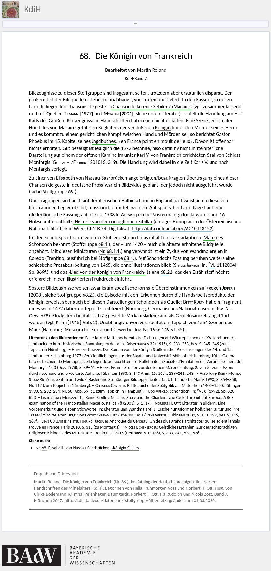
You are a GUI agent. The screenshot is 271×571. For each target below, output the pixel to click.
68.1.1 (113, 251)
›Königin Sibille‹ (125, 447)
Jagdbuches (104, 141)
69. (71, 192)
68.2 (165, 272)
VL (211, 265)
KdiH (32, 9)
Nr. (102, 251)
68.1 (102, 244)
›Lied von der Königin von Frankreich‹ (107, 272)
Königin (163, 127)
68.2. (88, 295)
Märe (209, 237)
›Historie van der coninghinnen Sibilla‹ (112, 221)
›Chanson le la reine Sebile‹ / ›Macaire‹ (151, 107)
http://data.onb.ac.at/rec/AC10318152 (172, 228)
